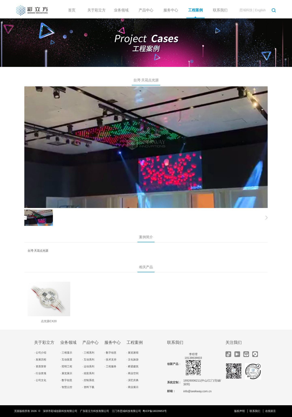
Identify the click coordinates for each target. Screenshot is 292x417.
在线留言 (270, 411)
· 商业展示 (132, 387)
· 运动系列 (88, 366)
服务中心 (170, 10)
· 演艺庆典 (132, 380)
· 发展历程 (40, 359)
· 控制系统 (88, 380)
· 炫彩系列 (88, 373)
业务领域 (121, 10)
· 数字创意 (66, 380)
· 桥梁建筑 (132, 366)
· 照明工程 (66, 366)
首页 (71, 10)
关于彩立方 (96, 10)
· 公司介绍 (40, 352)
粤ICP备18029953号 (155, 411)
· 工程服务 (110, 366)
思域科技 (245, 10)
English (260, 10)
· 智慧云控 (66, 387)
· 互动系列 (88, 359)
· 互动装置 (66, 359)
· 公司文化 (40, 380)
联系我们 (220, 10)
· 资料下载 (88, 387)
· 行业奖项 (40, 373)
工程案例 (195, 10)
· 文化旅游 (132, 359)
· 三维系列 (88, 352)
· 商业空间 (132, 373)
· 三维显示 (66, 352)
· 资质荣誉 (40, 366)
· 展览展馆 (132, 352)
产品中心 (146, 10)
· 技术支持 (110, 359)
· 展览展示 (66, 373)
